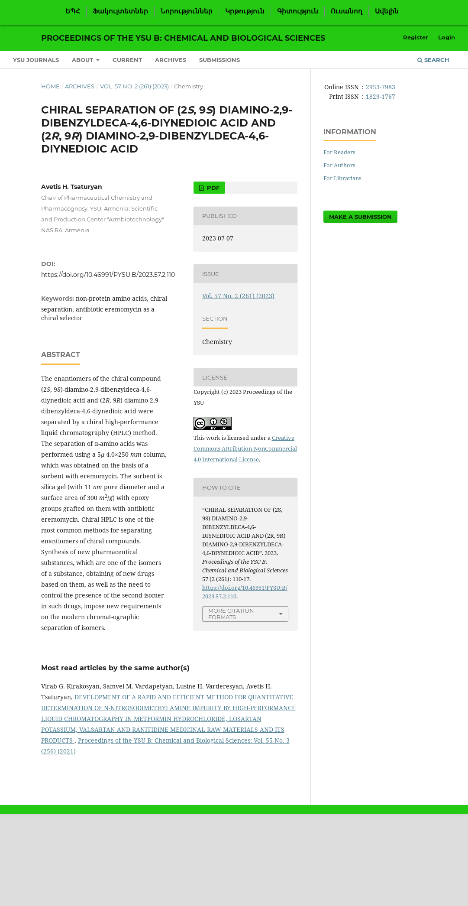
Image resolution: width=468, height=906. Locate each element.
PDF (212, 187)
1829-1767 (380, 96)
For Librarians (342, 178)
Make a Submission (360, 216)
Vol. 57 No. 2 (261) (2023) (134, 86)
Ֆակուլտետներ (120, 11)
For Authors (339, 165)
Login (446, 37)
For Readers (339, 152)
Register (415, 37)
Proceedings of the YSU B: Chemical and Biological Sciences (183, 38)
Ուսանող (346, 11)
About (83, 59)
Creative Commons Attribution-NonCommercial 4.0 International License (245, 448)
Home (50, 86)
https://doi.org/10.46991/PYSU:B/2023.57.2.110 (108, 275)
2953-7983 (380, 87)
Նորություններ (187, 11)
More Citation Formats (231, 613)
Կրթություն (245, 11)
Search (433, 59)
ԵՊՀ (72, 11)
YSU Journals (36, 59)
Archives (170, 59)
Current (127, 59)
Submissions (219, 59)
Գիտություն (297, 11)
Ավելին (387, 11)
